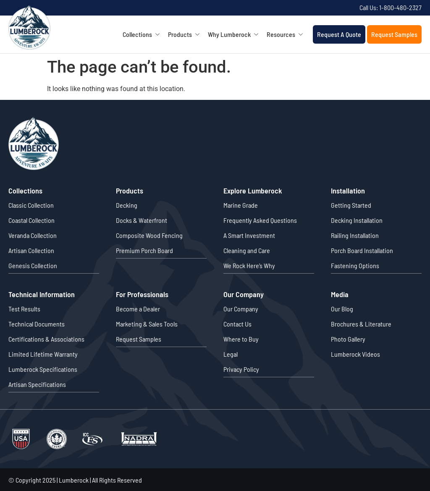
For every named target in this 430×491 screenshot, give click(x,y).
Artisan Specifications (37, 384)
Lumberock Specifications (42, 369)
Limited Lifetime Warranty (43, 354)
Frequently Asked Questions (260, 220)
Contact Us (237, 323)
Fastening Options (355, 265)
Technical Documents (36, 323)
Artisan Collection (31, 250)
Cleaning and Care (246, 250)
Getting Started (351, 205)
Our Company (240, 308)
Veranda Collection (32, 235)
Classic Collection (31, 205)
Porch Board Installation (362, 250)
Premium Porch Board (144, 250)
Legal (230, 354)
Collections (144, 34)
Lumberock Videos (355, 354)
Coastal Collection (31, 220)
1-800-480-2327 (400, 7)
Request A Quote (339, 34)
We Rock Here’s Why (249, 265)
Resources (287, 34)
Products (187, 34)
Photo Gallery (348, 338)
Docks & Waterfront (141, 220)
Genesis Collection (32, 265)
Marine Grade (240, 205)
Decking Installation (357, 220)
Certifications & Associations (46, 338)
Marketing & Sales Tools (147, 323)
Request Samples (394, 34)
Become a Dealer (138, 308)
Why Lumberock (236, 34)
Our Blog (342, 308)
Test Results (24, 308)
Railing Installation (355, 235)
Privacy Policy (241, 369)
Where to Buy (241, 338)
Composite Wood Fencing (149, 235)
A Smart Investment (249, 235)
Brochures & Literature (361, 323)
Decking (126, 205)
